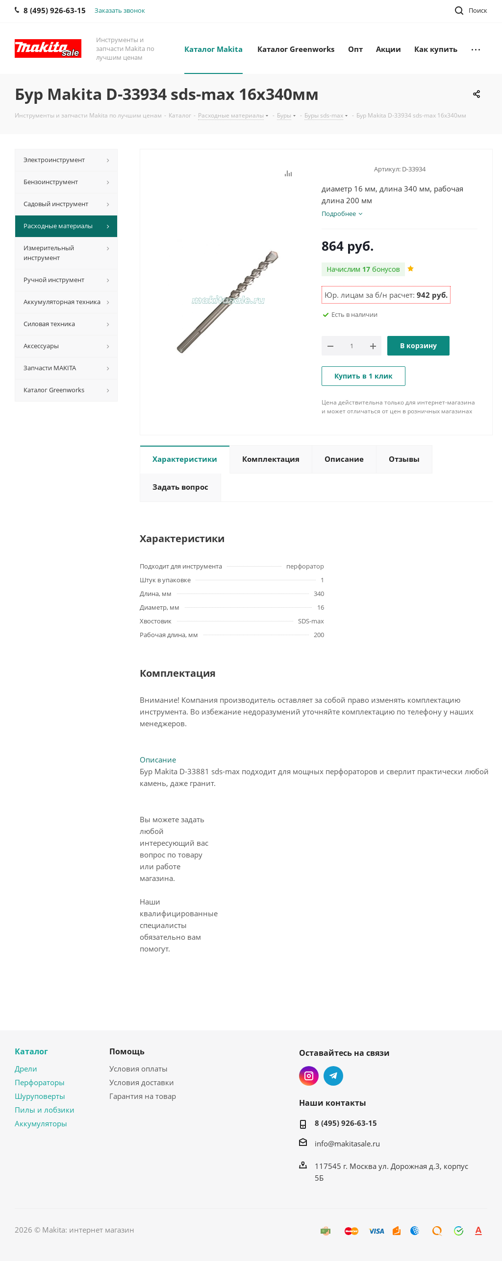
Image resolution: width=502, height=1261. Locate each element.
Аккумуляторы (41, 1123)
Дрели (26, 1068)
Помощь (127, 1051)
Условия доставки (141, 1082)
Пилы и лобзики (45, 1110)
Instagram (309, 1076)
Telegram (333, 1076)
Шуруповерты (40, 1096)
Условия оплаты (138, 1068)
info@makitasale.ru (347, 1143)
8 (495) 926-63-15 (346, 1123)
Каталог (31, 1051)
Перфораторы (40, 1082)
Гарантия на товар (142, 1096)
